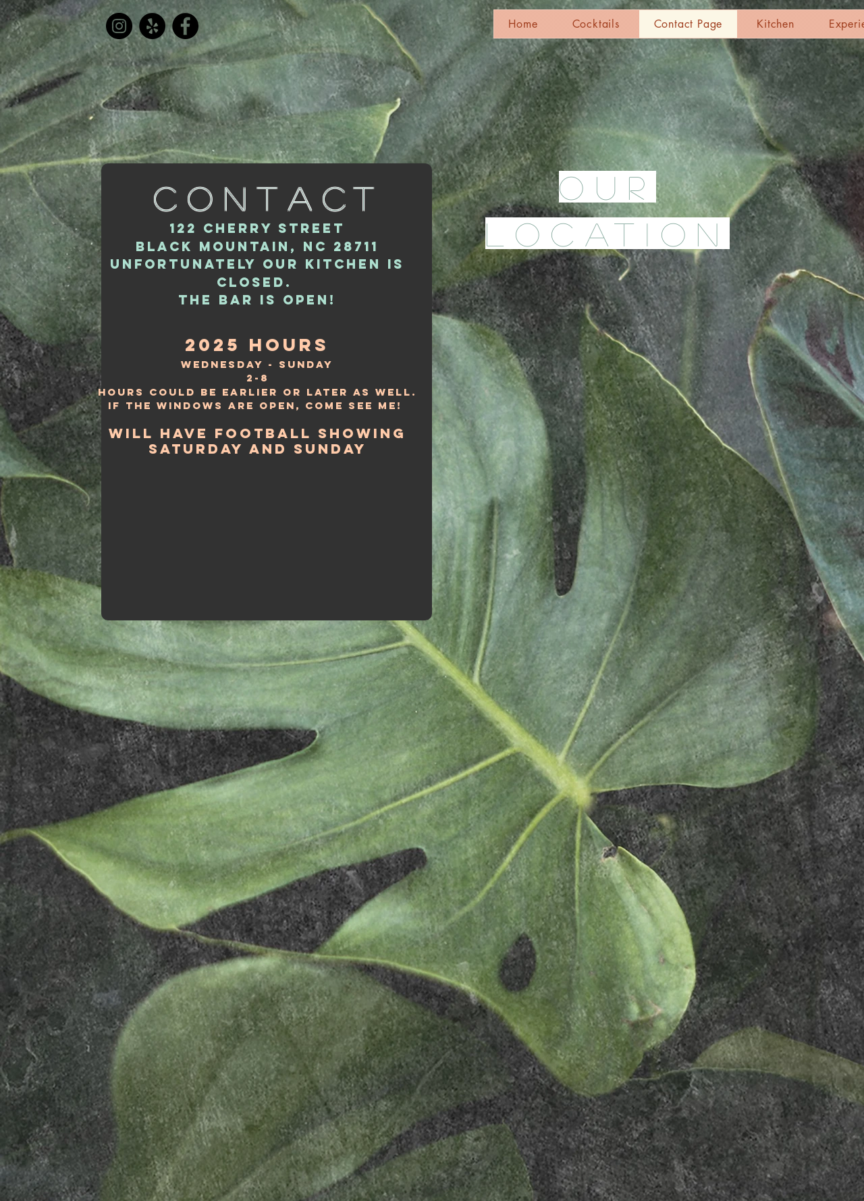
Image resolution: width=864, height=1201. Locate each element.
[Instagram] (119, 26)
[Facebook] (185, 26)
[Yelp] (152, 26)
